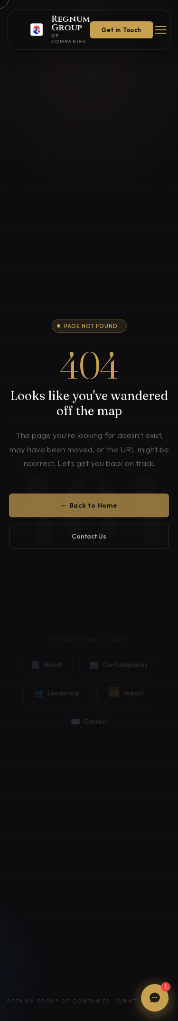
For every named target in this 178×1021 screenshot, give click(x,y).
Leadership (57, 695)
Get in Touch (121, 30)
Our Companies (118, 667)
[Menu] (160, 30)
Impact (125, 695)
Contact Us (89, 539)
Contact (89, 724)
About (46, 667)
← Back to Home (89, 508)
